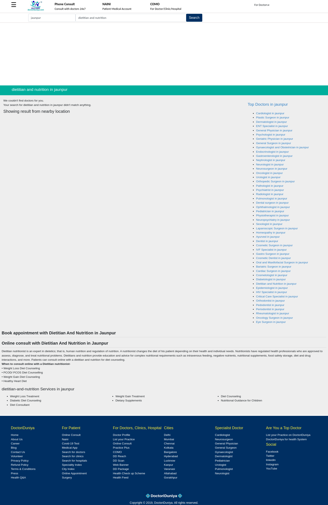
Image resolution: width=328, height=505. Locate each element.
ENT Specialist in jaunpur (272, 126)
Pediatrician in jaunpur (270, 211)
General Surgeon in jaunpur (273, 143)
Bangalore (170, 452)
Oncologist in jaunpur (269, 173)
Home (14, 434)
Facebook (272, 451)
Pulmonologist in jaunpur (271, 198)
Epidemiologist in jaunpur (272, 287)
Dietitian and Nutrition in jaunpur (276, 283)
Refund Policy (19, 464)
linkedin (270, 460)
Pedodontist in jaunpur (270, 305)
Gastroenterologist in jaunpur (274, 155)
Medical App (69, 447)
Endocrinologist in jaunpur (272, 151)
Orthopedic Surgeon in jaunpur (275, 181)
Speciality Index (72, 464)
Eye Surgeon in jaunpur (271, 322)
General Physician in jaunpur (274, 130)
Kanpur (168, 464)
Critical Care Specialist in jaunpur (277, 296)
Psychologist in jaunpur (270, 134)
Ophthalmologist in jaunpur (273, 207)
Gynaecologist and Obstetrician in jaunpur (282, 147)
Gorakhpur (170, 477)
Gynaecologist (224, 452)
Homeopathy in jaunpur (271, 232)
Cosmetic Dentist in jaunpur (273, 258)
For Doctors (262, 5)
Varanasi (169, 469)
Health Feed (120, 477)
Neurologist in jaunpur (270, 164)
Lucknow (169, 460)
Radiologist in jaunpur (269, 194)
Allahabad (170, 473)
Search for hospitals (74, 460)
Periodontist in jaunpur (270, 309)
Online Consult (71, 434)
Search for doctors (73, 452)
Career (15, 443)
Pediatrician (222, 460)
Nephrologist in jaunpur (270, 160)
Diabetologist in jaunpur (271, 279)
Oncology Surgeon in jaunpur (274, 317)
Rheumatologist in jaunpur (272, 313)
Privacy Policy (20, 460)
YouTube (271, 468)
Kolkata (168, 447)
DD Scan (118, 460)
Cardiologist (222, 434)
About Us (17, 439)
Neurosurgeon (224, 439)
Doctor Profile (121, 434)
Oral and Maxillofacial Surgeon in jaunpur (282, 262)
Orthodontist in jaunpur (270, 300)
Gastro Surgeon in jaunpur (272, 253)
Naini (65, 439)
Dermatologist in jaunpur (271, 121)
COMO (117, 452)
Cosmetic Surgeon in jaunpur (274, 245)
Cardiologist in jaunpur (270, 113)
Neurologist (222, 473)
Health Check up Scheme (129, 473)
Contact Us (18, 452)
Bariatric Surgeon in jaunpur (273, 266)
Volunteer (17, 456)
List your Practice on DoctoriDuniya (288, 434)
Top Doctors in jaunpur (268, 104)
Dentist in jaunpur (267, 241)
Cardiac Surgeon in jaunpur (273, 271)
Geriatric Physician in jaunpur (274, 138)
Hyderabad (171, 456)
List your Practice (124, 439)
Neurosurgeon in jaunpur (271, 168)
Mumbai (169, 439)
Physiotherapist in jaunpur (272, 215)
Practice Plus (121, 447)
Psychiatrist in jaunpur (270, 190)
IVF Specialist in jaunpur (271, 249)
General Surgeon (226, 447)
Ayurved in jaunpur (268, 236)
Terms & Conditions (23, 469)
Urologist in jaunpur (268, 177)
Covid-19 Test (70, 443)
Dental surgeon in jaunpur (272, 202)
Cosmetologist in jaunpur (271, 275)
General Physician (226, 443)
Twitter (270, 455)
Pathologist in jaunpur (269, 185)
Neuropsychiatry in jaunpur (273, 219)
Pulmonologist (224, 469)
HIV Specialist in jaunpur (271, 292)
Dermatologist (224, 456)
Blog (14, 447)
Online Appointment (74, 473)
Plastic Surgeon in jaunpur (272, 117)
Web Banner (121, 464)
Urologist (220, 464)
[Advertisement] (164, 54)
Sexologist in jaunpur (269, 224)
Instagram (272, 464)
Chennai (169, 443)
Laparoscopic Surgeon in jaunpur (277, 228)
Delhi (167, 434)
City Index (68, 469)
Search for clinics (73, 456)
